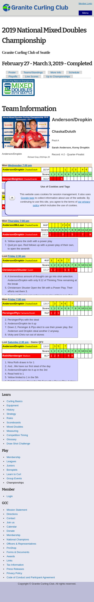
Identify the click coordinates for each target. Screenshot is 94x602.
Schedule (74, 72)
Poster (12, 72)
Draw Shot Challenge (18, 443)
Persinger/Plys (11, 313)
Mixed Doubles (15, 426)
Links (9, 560)
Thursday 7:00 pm (18, 220)
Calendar (12, 526)
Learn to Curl (14, 474)
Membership (13, 457)
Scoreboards (14, 422)
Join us (11, 522)
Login (10, 496)
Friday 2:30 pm (16, 256)
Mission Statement (17, 509)
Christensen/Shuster (14, 269)
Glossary (11, 439)
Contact (11, 518)
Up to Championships (58, 76)
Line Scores (31, 76)
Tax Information (15, 564)
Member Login (85, 3)
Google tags (27, 197)
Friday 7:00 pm (17, 299)
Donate (11, 530)
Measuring (12, 430)
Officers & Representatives (21, 543)
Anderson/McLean (13, 225)
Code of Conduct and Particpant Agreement (31, 577)
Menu (85, 12)
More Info (56, 72)
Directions (12, 514)
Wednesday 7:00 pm (20, 165)
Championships (15, 482)
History (10, 409)
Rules (10, 418)
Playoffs (13, 76)
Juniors (11, 465)
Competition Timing (17, 435)
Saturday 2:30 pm (18, 342)
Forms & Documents (18, 552)
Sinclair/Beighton (12, 178)
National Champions (18, 539)
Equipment (13, 405)
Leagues (11, 461)
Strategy (11, 413)
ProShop (11, 547)
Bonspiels (12, 469)
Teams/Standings (33, 72)
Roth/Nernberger (12, 355)
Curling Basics (15, 401)
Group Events (14, 478)
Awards (11, 556)
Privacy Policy (14, 573)
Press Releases (15, 569)
